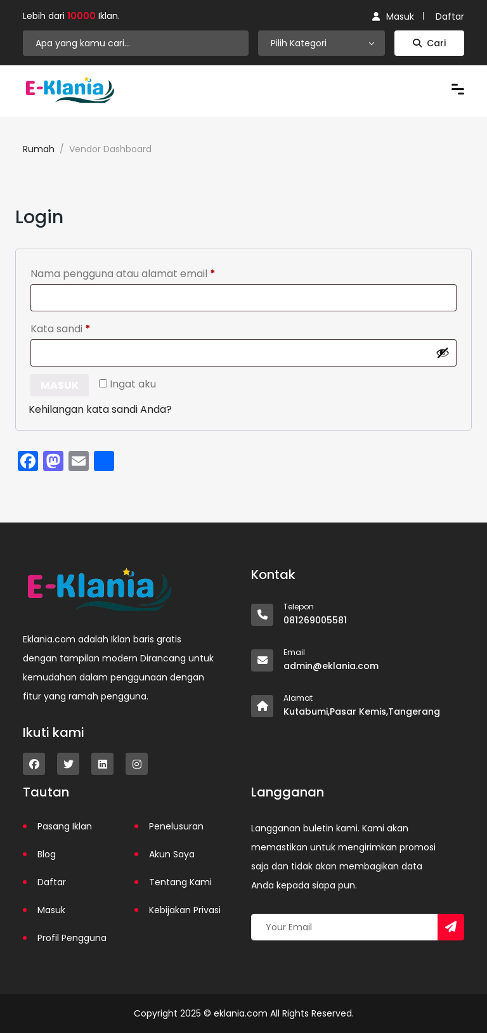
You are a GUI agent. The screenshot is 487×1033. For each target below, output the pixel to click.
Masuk (393, 16)
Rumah (39, 149)
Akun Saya (172, 854)
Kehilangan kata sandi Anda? (100, 409)
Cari (429, 43)
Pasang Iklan (64, 826)
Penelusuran (176, 826)
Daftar (450, 16)
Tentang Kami (180, 882)
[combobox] (321, 43)
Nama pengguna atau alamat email (149, 272)
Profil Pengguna (72, 938)
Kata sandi (87, 327)
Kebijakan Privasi (185, 910)
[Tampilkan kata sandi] (443, 353)
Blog (46, 854)
